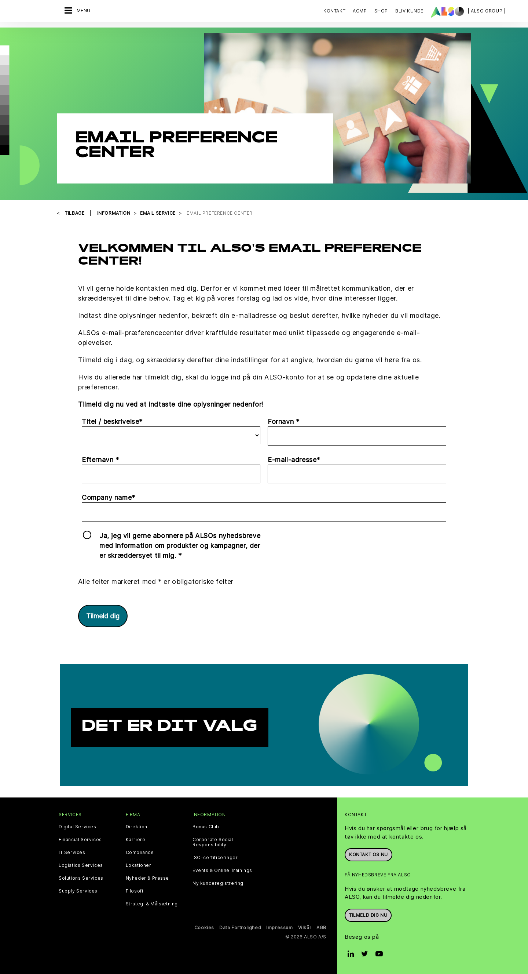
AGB (321, 927)
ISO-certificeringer (215, 857)
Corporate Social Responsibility (212, 842)
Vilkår (305, 927)
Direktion (136, 826)
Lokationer (138, 865)
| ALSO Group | (486, 11)
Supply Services (78, 891)
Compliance (140, 852)
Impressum (279, 927)
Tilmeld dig (103, 616)
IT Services (72, 852)
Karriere (136, 839)
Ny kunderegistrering (217, 883)
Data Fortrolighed (240, 927)
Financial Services (80, 839)
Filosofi (134, 891)
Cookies (204, 927)
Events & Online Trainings (222, 870)
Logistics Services (81, 865)
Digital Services (77, 826)
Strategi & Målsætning (152, 903)
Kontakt (334, 11)
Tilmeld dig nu (368, 915)
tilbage (75, 213)
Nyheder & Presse (147, 878)
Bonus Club (205, 826)
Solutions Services (81, 878)
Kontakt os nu (368, 854)
